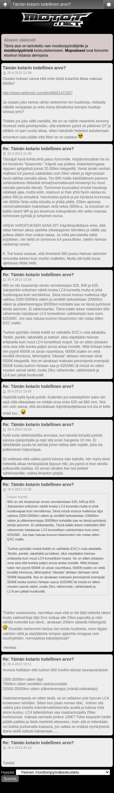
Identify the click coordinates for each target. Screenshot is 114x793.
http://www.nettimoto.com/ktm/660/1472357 (38, 93)
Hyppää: (8, 772)
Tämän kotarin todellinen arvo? (41, 4)
